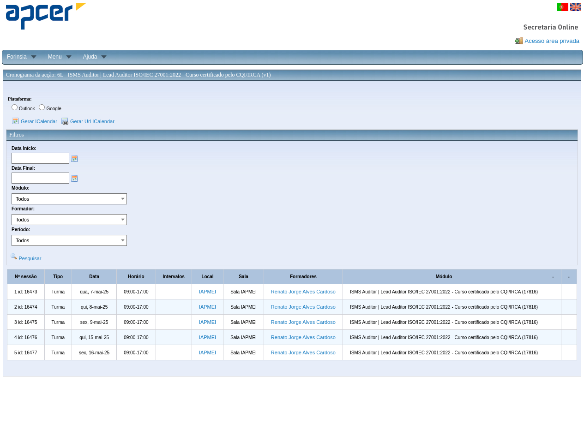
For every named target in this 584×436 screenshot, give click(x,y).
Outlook (27, 108)
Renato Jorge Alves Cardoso (303, 291)
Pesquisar (30, 258)
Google (53, 108)
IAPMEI (207, 291)
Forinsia (17, 57)
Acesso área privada (551, 40)
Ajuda (90, 57)
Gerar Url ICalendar (92, 121)
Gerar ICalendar (39, 121)
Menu (55, 57)
